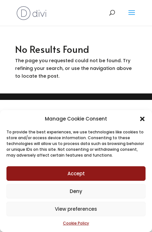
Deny (76, 191)
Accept (76, 173)
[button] (142, 119)
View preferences (76, 209)
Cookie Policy (76, 223)
